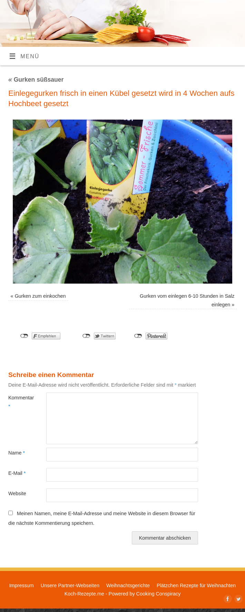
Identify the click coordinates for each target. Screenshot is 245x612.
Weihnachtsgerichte (128, 585)
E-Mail (17, 473)
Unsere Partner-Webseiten (70, 585)
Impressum (21, 585)
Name (16, 453)
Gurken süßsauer (35, 79)
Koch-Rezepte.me (84, 593)
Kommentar (17, 402)
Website (17, 493)
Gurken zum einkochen (40, 296)
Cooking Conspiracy (158, 593)
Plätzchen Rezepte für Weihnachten (196, 585)
